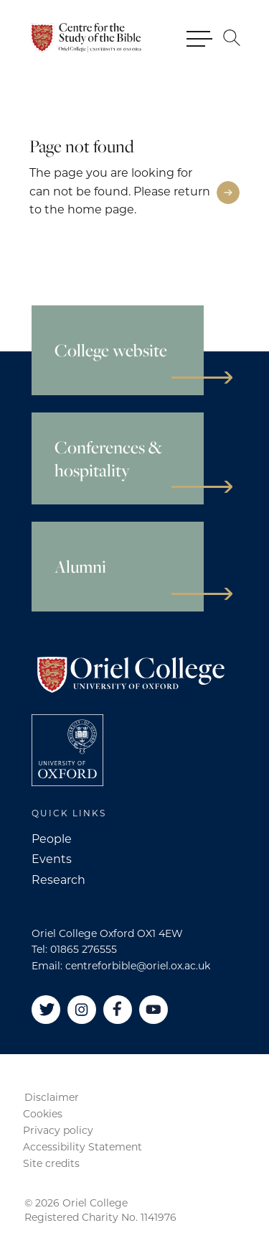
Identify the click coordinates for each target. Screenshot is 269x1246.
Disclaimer (51, 1097)
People (52, 839)
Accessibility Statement (82, 1146)
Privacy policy (58, 1130)
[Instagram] (81, 1009)
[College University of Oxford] (67, 750)
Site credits (51, 1163)
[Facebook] (117, 1009)
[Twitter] (46, 1009)
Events (52, 859)
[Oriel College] (87, 38)
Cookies (42, 1113)
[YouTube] (153, 1009)
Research (58, 880)
